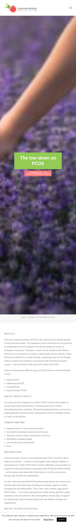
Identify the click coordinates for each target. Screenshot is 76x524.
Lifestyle (29, 167)
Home (23, 303)
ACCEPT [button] (61, 520)
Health (37, 167)
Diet (41, 167)
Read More (48, 519)
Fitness (47, 167)
